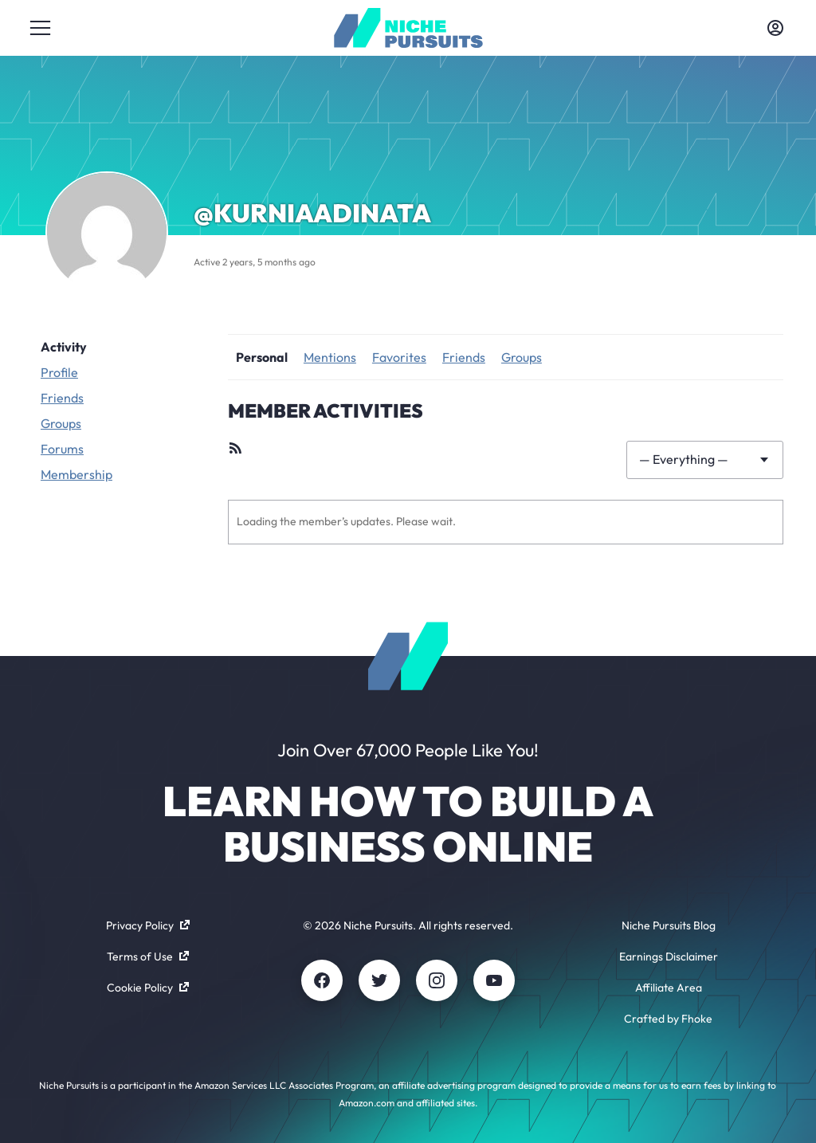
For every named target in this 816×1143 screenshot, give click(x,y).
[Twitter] (379, 980)
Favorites (399, 357)
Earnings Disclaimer (668, 956)
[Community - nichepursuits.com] (408, 28)
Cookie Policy (148, 987)
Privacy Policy (148, 925)
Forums (62, 449)
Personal (262, 357)
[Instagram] (436, 980)
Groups (61, 423)
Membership (76, 474)
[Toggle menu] (41, 28)
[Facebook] (322, 980)
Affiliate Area (668, 987)
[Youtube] (494, 980)
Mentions (330, 357)
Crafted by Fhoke (668, 1018)
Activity (64, 347)
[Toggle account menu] (775, 28)
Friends (62, 398)
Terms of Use (148, 956)
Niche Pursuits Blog (669, 925)
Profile (59, 372)
